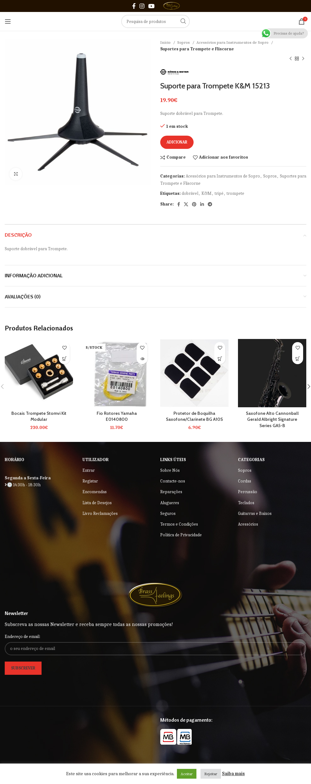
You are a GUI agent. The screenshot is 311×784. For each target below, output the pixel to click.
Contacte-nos (172, 481)
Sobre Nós (170, 470)
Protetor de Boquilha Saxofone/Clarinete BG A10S (194, 416)
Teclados (246, 502)
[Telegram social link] (210, 204)
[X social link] (186, 204)
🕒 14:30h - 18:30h (23, 485)
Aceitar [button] (187, 773)
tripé (219, 193)
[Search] (155, 21)
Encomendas (94, 491)
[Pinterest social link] (194, 204)
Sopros (184, 42)
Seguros (168, 513)
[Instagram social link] (142, 6)
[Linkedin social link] (202, 204)
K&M (206, 193)
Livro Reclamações (100, 513)
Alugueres (169, 502)
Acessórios (248, 524)
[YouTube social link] (151, 6)
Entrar (88, 470)
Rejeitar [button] (210, 773)
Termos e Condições (179, 524)
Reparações (171, 491)
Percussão (247, 491)
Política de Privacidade (181, 535)
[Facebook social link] (134, 6)
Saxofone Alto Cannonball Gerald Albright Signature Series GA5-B (272, 419)
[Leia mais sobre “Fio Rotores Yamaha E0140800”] (142, 358)
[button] (219, 358)
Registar (90, 481)
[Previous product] (290, 59)
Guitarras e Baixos (255, 513)
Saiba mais (233, 773)
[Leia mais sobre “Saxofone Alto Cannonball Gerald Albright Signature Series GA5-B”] (297, 358)
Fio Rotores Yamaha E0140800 (117, 416)
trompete (235, 193)
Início (166, 42)
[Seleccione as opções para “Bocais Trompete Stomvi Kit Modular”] (64, 358)
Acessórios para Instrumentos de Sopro (232, 42)
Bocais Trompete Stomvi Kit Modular (39, 416)
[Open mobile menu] (8, 21)
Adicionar (177, 142)
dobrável (190, 193)
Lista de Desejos (97, 502)
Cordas (244, 481)
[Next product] (303, 59)
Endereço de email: (22, 636)
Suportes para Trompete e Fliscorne (197, 49)
